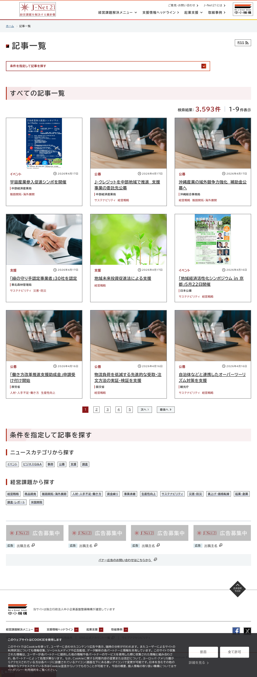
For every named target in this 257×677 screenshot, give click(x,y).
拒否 (203, 652)
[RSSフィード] (242, 43)
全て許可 (234, 652)
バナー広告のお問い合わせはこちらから (128, 565)
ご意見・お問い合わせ (181, 5)
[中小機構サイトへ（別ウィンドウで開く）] (242, 9)
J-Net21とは (212, 5)
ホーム (10, 26)
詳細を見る (197, 662)
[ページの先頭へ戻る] (237, 596)
